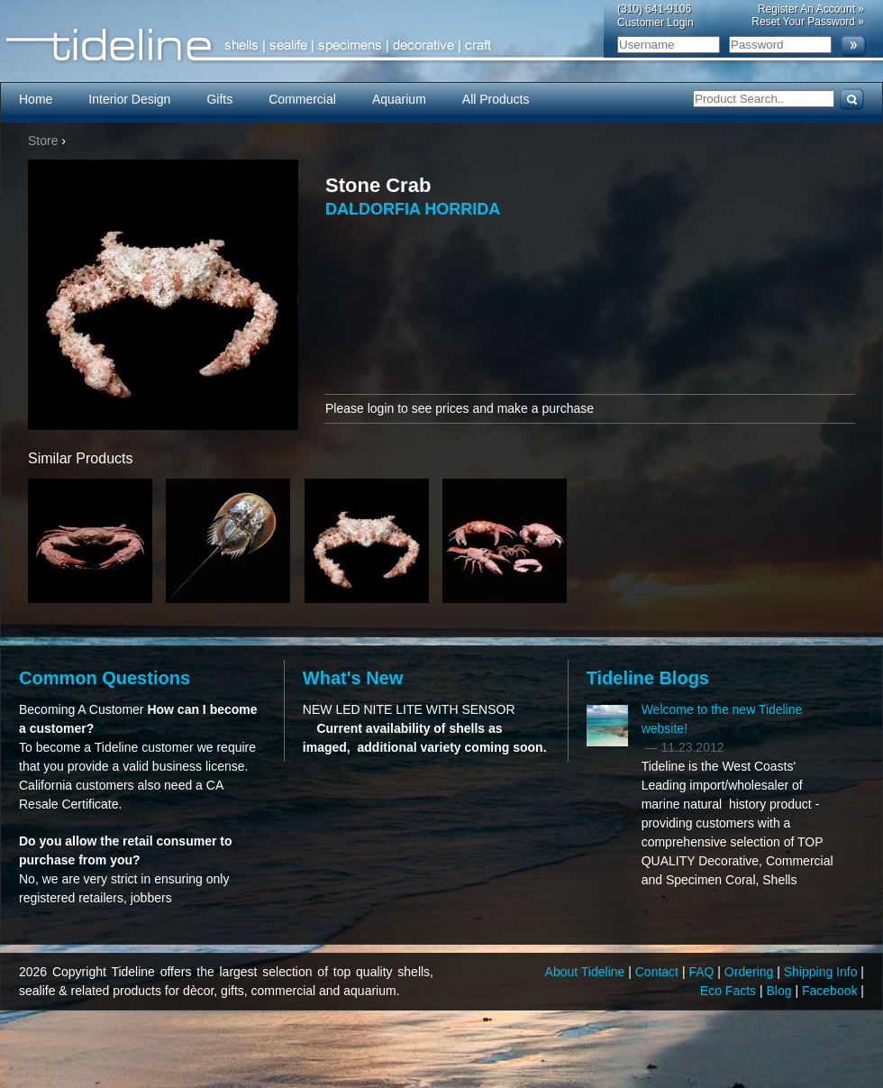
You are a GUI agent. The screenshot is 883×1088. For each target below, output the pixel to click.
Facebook (831, 990)
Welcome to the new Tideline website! (722, 719)
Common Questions (104, 678)
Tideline (441, 45)
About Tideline (587, 972)
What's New (353, 678)
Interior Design (129, 99)
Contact (658, 972)
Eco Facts (730, 990)
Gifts (219, 99)
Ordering (750, 972)
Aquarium (399, 99)
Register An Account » (811, 9)
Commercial (302, 99)
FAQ (702, 972)
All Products (496, 99)
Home (35, 99)
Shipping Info (822, 972)
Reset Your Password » (807, 21)
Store (43, 140)
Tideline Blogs (648, 678)
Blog (781, 990)
